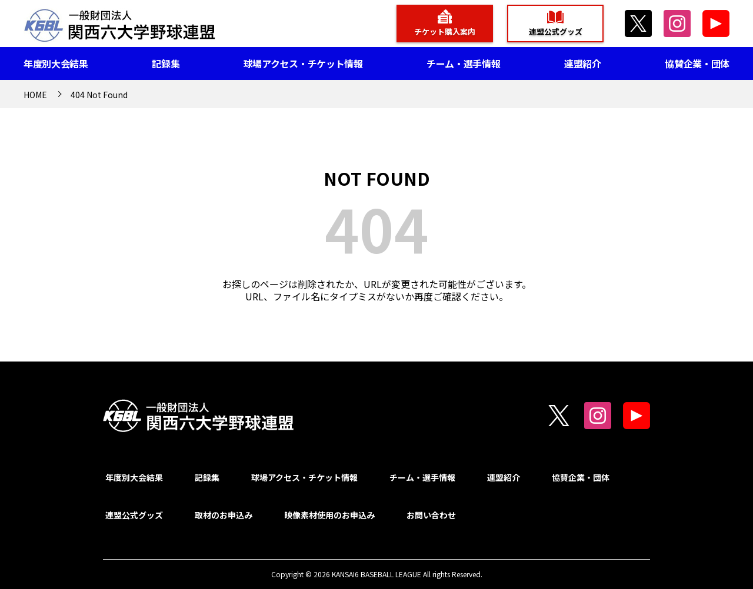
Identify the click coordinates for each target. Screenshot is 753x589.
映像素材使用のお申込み (329, 515)
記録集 (165, 63)
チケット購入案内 (444, 31)
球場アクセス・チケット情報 (303, 63)
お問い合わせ (431, 515)
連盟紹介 (582, 63)
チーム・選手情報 (463, 63)
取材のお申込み (223, 515)
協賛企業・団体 (697, 63)
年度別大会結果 (56, 63)
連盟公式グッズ (555, 31)
